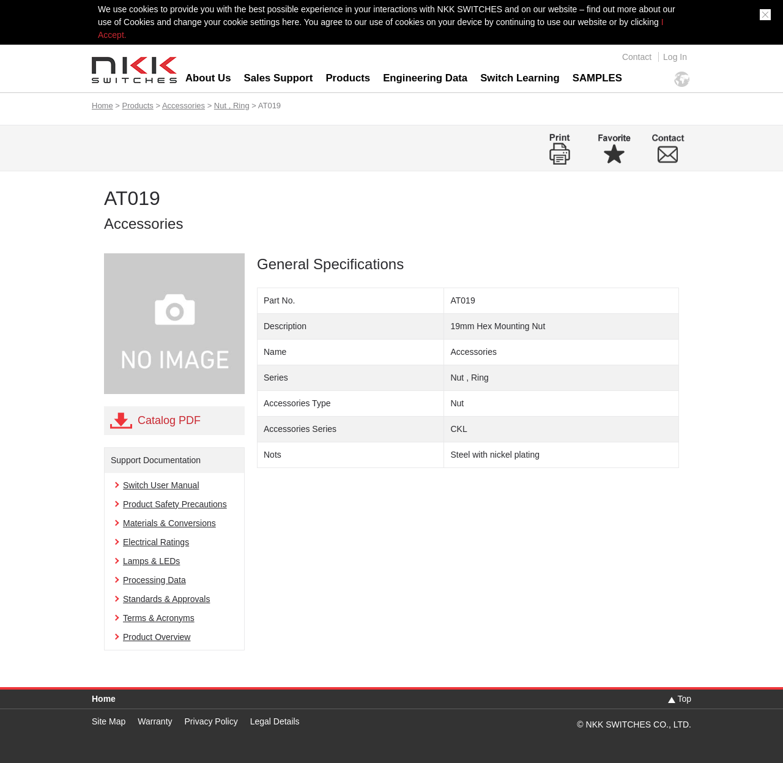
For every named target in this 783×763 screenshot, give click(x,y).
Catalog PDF (169, 420)
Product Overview (156, 637)
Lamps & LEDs (151, 561)
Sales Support (278, 78)
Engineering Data (425, 78)
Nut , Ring (232, 105)
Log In (675, 57)
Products (347, 78)
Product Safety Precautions (175, 504)
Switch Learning (520, 78)
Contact (636, 57)
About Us (208, 78)
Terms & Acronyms (159, 618)
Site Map (108, 721)
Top (684, 699)
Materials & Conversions (169, 523)
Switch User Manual (161, 485)
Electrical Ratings (156, 542)
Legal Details (275, 721)
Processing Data (154, 580)
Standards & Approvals (166, 599)
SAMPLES (597, 78)
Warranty (155, 721)
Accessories (183, 105)
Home (102, 105)
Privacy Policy (211, 721)
